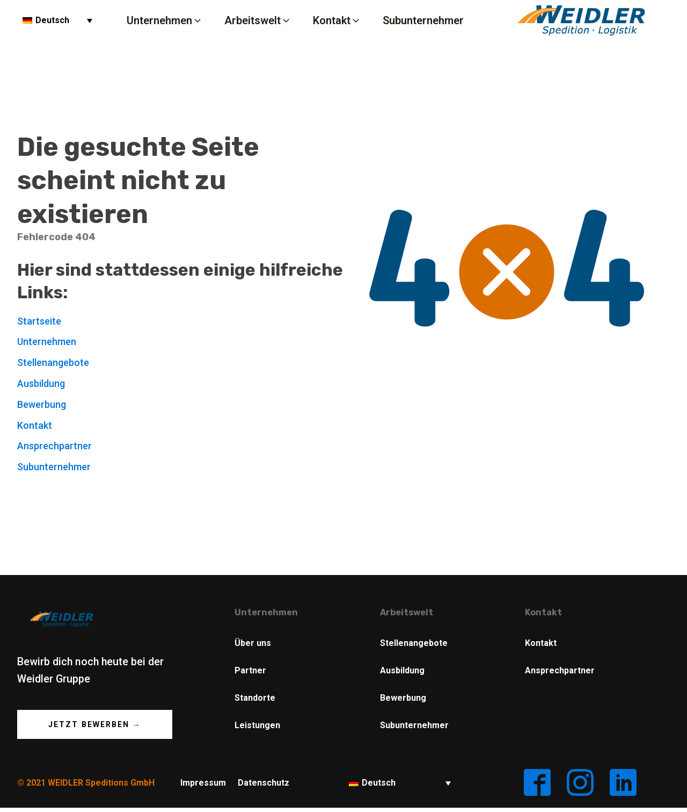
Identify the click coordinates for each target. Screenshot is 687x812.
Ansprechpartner (54, 445)
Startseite (39, 321)
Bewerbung (41, 404)
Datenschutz (263, 783)
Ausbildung (41, 383)
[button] (165, 20)
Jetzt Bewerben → (94, 724)
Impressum (203, 783)
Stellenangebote (53, 362)
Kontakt (34, 425)
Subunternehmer (54, 466)
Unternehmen (46, 341)
